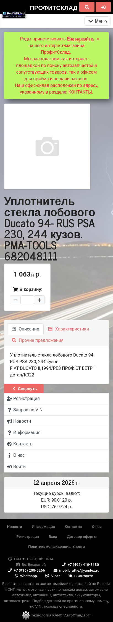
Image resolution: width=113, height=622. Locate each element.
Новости (14, 526)
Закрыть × (83, 39)
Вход (53, 536)
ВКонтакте (80, 576)
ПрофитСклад (53, 7)
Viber (52, 576)
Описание (25, 329)
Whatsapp (25, 576)
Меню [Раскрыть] (97, 20)
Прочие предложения (38, 340)
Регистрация (27, 536)
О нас (97, 526)
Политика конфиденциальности (56, 546)
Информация (43, 526)
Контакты (73, 526)
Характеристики (68, 329)
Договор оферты (81, 536)
